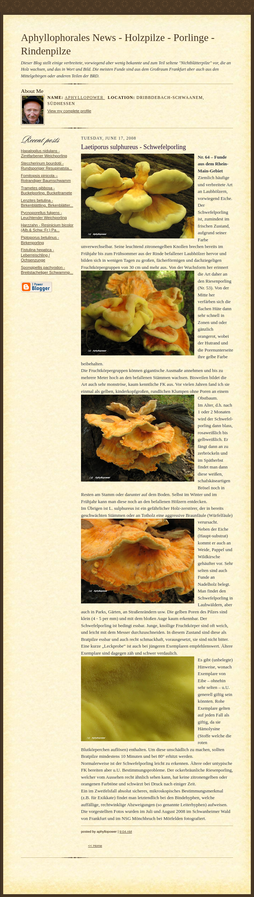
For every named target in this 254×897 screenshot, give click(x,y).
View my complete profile (69, 111)
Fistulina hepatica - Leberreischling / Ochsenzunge (37, 255)
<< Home (95, 846)
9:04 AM (126, 831)
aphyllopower (85, 97)
